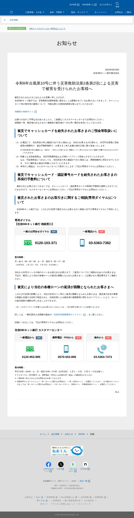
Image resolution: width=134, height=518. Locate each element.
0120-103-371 (46, 243)
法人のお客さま (106, 5)
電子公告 (42, 501)
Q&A (39, 497)
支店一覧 (85, 481)
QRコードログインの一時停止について (47, 28)
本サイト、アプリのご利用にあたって (57, 504)
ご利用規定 (56, 501)
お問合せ (29, 497)
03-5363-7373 (103, 357)
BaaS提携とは (89, 5)
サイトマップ (84, 504)
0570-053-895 (67, 357)
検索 (117, 7)
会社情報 (74, 5)
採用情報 (52, 497)
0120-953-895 (31, 357)
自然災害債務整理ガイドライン (69, 314)
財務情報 (100, 497)
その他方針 (89, 501)
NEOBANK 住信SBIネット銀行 (20, 4)
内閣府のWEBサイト (26, 111)
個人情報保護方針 (72, 501)
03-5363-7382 (100, 243)
